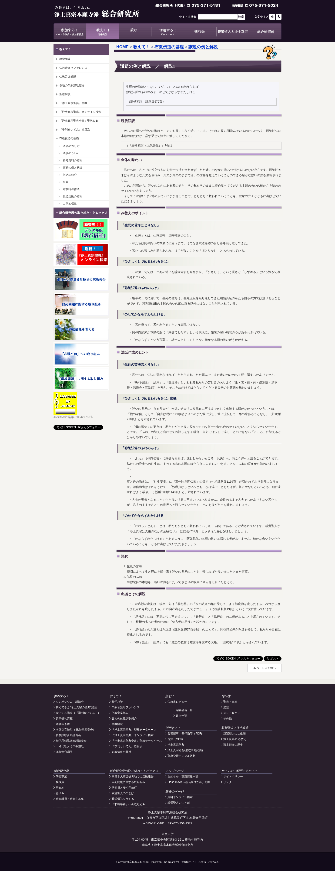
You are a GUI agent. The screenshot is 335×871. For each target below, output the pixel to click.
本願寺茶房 (63, 724)
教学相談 (64, 59)
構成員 (60, 782)
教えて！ (102, 31)
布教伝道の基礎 (69, 138)
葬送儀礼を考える (123, 798)
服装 (65, 182)
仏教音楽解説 (67, 76)
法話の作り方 (71, 146)
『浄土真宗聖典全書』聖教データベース (137, 740)
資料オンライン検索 (180, 797)
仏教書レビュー (177, 701)
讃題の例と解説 (72, 167)
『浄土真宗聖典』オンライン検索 (80, 112)
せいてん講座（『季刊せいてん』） (78, 713)
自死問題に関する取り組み (128, 782)
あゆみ (60, 793)
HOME (122, 47)
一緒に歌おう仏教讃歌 (70, 746)
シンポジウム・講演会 (70, 701)
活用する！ (167, 31)
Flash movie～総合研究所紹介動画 (189, 782)
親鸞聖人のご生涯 (234, 733)
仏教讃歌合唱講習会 (68, 735)
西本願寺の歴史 (233, 744)
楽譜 (226, 707)
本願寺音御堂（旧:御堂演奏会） (76, 729)
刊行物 (200, 31)
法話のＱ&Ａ (70, 153)
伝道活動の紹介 (72, 196)
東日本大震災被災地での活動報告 (133, 776)
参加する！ (70, 31)
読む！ (135, 31)
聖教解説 (64, 94)
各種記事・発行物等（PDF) (185, 733)
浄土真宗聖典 (176, 744)
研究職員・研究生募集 (70, 798)
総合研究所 (265, 31)
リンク (227, 782)
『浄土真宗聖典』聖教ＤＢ (76, 103)
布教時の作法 (71, 189)
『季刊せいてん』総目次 (74, 129)
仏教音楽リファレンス (73, 67)
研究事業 (61, 776)
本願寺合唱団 (64, 752)
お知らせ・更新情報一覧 (183, 776)
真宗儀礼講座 (64, 718)
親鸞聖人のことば (123, 793)
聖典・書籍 (230, 701)
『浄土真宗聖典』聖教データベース (134, 729)
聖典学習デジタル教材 (181, 755)
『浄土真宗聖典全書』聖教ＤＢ (78, 120)
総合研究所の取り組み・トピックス (134, 771)
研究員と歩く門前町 (124, 787)
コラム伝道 (70, 203)
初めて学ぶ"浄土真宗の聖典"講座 (76, 707)
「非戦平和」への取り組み (128, 804)
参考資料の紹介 (72, 160)
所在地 (60, 787)
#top (264, 668)
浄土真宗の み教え (234, 739)
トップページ (174, 771)
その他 (227, 718)
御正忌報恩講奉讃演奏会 (71, 740)
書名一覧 (181, 715)
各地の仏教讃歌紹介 (71, 85)
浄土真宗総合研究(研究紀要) (185, 750)
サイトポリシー (233, 776)
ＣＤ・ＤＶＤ (231, 713)
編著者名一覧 (184, 710)
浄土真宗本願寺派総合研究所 (104, 11)
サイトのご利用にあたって (239, 771)
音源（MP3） (176, 739)
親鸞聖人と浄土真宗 (232, 31)
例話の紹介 (70, 174)
